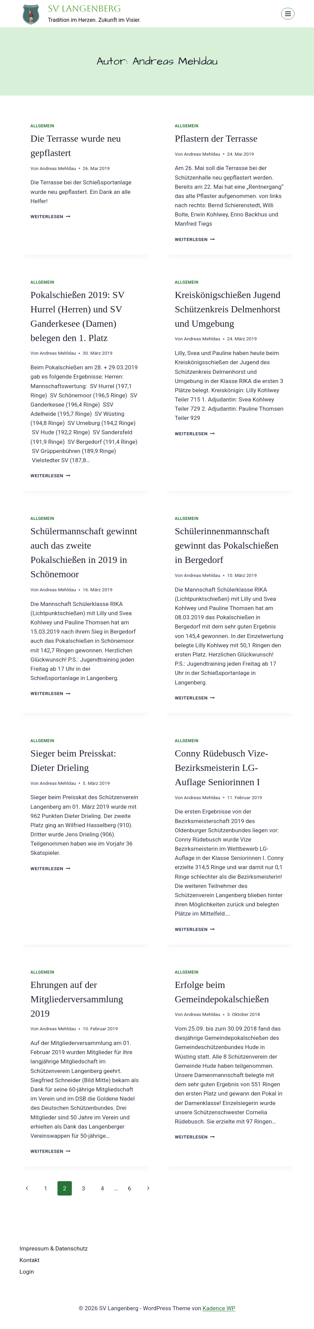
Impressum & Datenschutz (53, 1248)
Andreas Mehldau (58, 168)
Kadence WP (218, 1308)
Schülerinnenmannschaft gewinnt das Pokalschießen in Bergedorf (226, 545)
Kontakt (29, 1260)
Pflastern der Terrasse (216, 138)
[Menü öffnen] (288, 13)
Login (26, 1271)
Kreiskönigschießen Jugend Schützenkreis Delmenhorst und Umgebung (227, 309)
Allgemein (42, 126)
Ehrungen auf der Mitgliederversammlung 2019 (76, 999)
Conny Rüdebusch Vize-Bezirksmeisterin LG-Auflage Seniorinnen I (221, 767)
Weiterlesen (50, 216)
